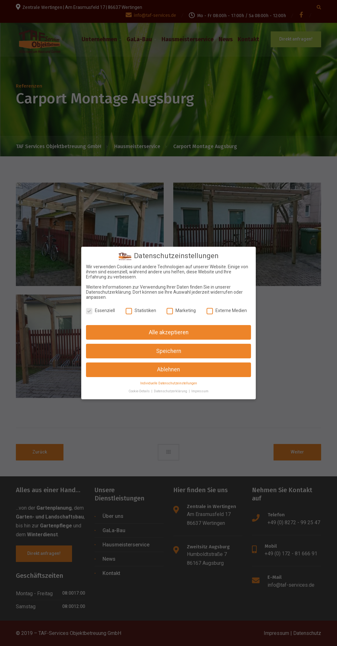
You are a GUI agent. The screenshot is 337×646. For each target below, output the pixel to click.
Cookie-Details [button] (140, 390)
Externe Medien (227, 309)
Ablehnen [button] (168, 368)
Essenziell (100, 309)
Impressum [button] (199, 390)
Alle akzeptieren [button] (168, 331)
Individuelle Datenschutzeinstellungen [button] (168, 382)
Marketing (181, 309)
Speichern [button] (168, 350)
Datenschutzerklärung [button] (171, 390)
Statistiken (141, 309)
